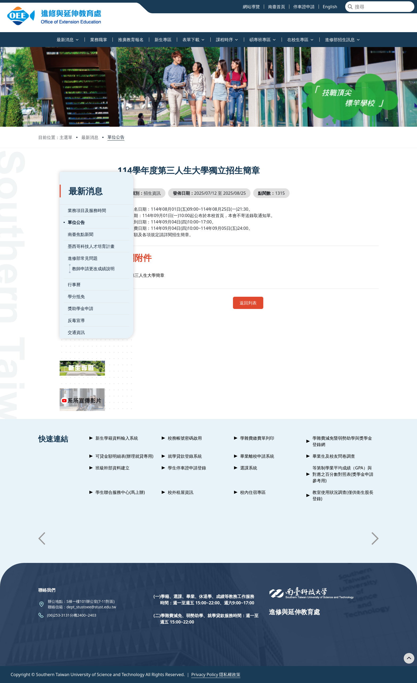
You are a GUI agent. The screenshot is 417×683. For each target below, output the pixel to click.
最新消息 (89, 137)
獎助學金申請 (59, 300)
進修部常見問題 (61, 250)
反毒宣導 (55, 312)
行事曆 (53, 276)
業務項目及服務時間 (66, 202)
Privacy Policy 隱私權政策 (215, 674)
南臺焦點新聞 (59, 226)
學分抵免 (55, 288)
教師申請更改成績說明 (72, 261)
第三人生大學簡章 (158, 275)
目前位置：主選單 (55, 137)
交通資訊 (55, 324)
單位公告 (115, 137)
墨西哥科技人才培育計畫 (70, 238)
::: (1, 36)
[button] (41, 538)
